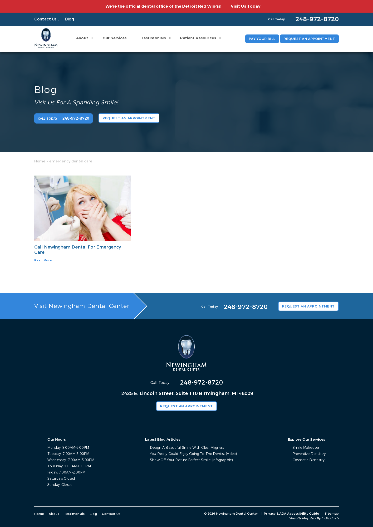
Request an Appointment (309, 39)
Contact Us (45, 19)
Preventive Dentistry (309, 454)
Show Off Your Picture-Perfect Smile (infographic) (191, 460)
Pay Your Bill (260, 39)
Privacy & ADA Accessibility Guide (291, 514)
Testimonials (152, 38)
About (81, 38)
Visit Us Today (245, 6)
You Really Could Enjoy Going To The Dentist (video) (193, 454)
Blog (69, 19)
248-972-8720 (201, 382)
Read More (43, 260)
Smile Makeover (306, 447)
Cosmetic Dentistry (308, 460)
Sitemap (332, 514)
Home (39, 161)
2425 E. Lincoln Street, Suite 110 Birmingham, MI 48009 (187, 393)
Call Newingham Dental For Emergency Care (78, 249)
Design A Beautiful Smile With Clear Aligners (187, 447)
